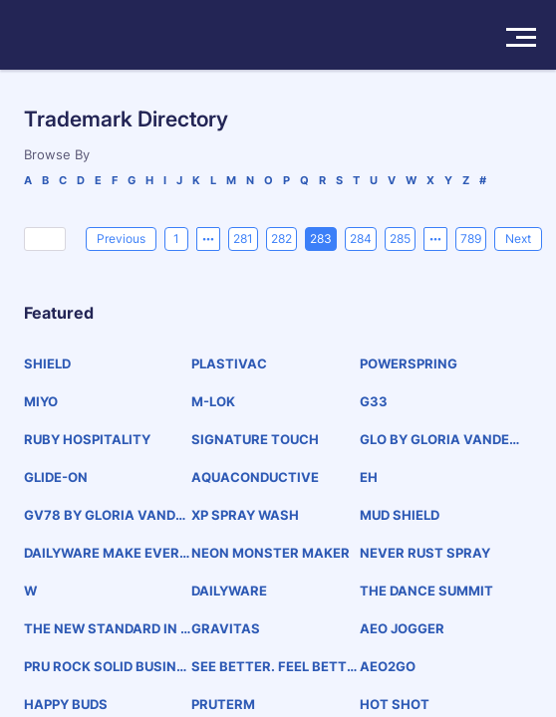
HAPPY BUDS (66, 704)
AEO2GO (388, 666)
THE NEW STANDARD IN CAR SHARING (107, 628)
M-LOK (213, 401)
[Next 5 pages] (435, 239)
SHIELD (47, 363)
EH (369, 477)
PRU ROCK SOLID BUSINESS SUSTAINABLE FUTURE (104, 666)
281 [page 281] (243, 238)
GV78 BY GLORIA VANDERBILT (103, 515)
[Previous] (121, 239)
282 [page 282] (281, 238)
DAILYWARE (229, 590)
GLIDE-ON (56, 477)
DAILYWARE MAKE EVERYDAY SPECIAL (106, 553)
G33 (374, 401)
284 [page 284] (361, 238)
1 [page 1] (176, 238)
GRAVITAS (225, 628)
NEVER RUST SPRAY (425, 553)
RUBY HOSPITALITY (87, 439)
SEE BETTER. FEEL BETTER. (273, 666)
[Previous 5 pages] (208, 239)
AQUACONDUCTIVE (255, 477)
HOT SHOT (394, 704)
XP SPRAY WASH (245, 515)
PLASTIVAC (229, 363)
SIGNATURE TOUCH (255, 439)
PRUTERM (223, 704)
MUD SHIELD (399, 515)
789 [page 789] (470, 238)
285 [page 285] (400, 238)
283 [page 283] (321, 238)
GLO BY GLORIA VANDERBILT (443, 439)
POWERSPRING (408, 363)
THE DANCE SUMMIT (426, 590)
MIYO (41, 401)
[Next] (518, 239)
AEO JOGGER (402, 628)
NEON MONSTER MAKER (270, 553)
